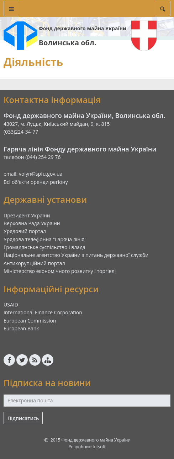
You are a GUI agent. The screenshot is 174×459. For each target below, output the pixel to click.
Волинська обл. (67, 42)
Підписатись (23, 418)
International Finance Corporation (43, 312)
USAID (11, 304)
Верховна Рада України (32, 223)
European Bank (21, 328)
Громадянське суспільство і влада (44, 247)
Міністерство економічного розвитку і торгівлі (60, 271)
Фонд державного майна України (82, 28)
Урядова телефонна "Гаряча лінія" (45, 239)
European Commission (30, 320)
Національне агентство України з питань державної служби (76, 255)
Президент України (27, 215)
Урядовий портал (25, 231)
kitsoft (99, 447)
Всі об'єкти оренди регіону (36, 182)
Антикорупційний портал (34, 263)
